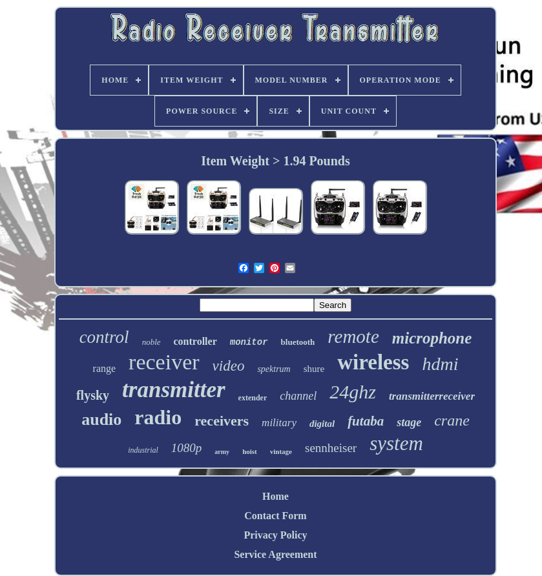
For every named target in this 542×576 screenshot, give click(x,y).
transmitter (173, 389)
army (221, 451)
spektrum (273, 369)
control (104, 337)
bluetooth (298, 342)
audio (101, 419)
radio (158, 417)
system (396, 443)
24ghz (352, 391)
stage (409, 422)
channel (298, 395)
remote (353, 336)
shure (314, 369)
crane (452, 420)
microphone (432, 338)
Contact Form (275, 515)
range (104, 368)
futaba (366, 421)
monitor (249, 342)
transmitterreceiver (432, 396)
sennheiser (331, 448)
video (229, 366)
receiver (164, 362)
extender (252, 397)
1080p (186, 448)
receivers (221, 421)
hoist (249, 451)
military (279, 423)
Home (275, 496)
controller (195, 341)
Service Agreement (275, 554)
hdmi (440, 364)
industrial (143, 450)
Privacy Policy (275, 535)
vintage (281, 451)
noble (151, 342)
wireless (373, 362)
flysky (92, 395)
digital (322, 423)
